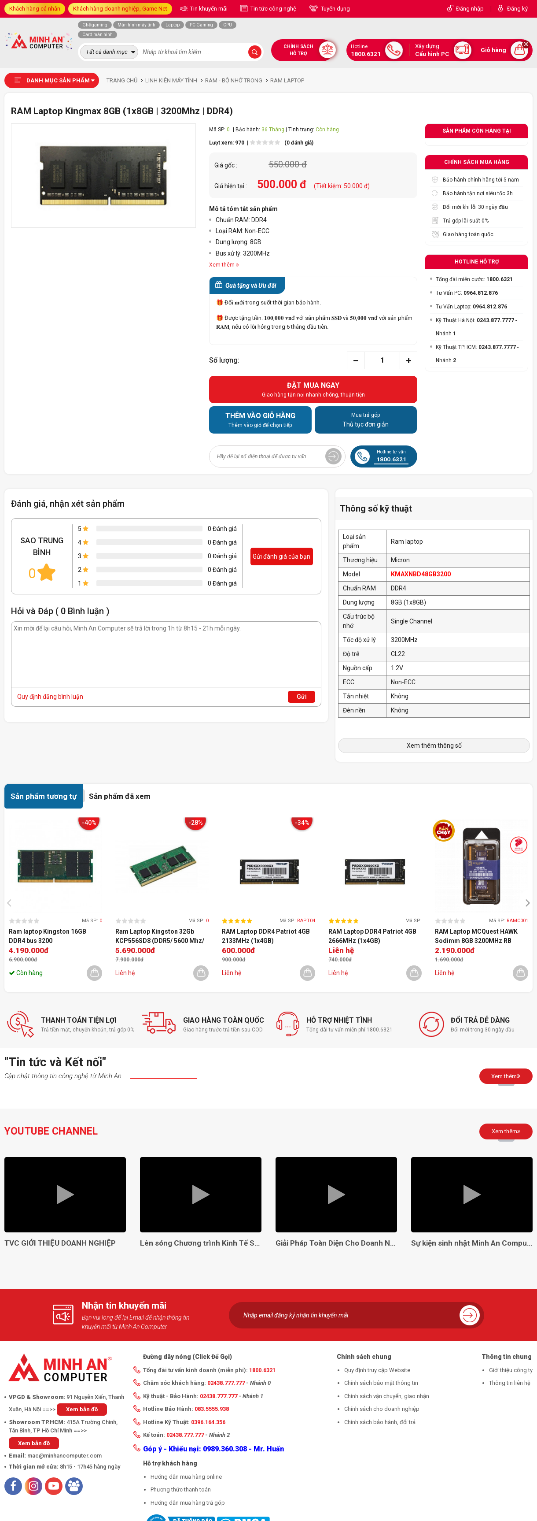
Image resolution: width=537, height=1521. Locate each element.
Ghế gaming (94, 24)
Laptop (173, 24)
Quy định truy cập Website (377, 1370)
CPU (227, 24)
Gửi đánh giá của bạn (281, 556)
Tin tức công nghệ (272, 8)
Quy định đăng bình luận (50, 696)
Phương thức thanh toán (181, 1489)
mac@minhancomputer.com (64, 1455)
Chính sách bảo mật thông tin (381, 1383)
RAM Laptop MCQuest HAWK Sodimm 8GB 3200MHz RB (476, 936)
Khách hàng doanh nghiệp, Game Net (120, 8)
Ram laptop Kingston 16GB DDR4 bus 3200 (47, 936)
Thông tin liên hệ (509, 1383)
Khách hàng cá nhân (34, 8)
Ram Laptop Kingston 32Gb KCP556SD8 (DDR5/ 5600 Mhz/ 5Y (159, 937)
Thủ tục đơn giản (366, 419)
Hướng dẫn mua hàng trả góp (188, 1502)
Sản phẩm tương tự (44, 796)
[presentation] (11, 902)
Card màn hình (97, 34)
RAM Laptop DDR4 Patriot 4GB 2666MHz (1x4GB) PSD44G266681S (372, 937)
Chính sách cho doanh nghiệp (381, 1409)
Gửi (302, 696)
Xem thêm (506, 1076)
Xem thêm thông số (434, 745)
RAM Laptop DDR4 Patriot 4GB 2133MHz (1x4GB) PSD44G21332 (266, 937)
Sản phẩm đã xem (120, 796)
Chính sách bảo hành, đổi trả (380, 1422)
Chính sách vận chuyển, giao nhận (386, 1396)
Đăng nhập (470, 8)
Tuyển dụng (335, 8)
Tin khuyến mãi (208, 8)
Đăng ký (517, 8)
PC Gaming (201, 24)
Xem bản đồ (82, 1409)
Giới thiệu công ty (511, 1370)
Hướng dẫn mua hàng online (186, 1476)
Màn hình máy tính (136, 24)
